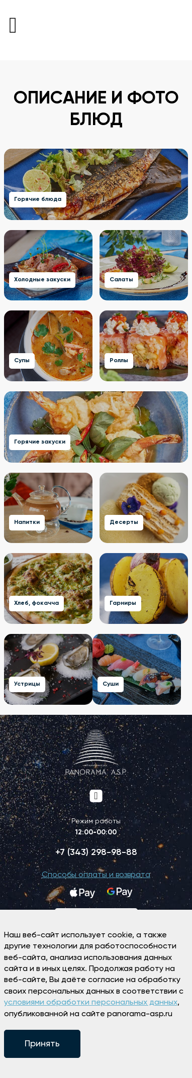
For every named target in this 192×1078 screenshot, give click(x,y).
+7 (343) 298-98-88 (96, 852)
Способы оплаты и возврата (96, 875)
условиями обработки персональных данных (90, 1003)
